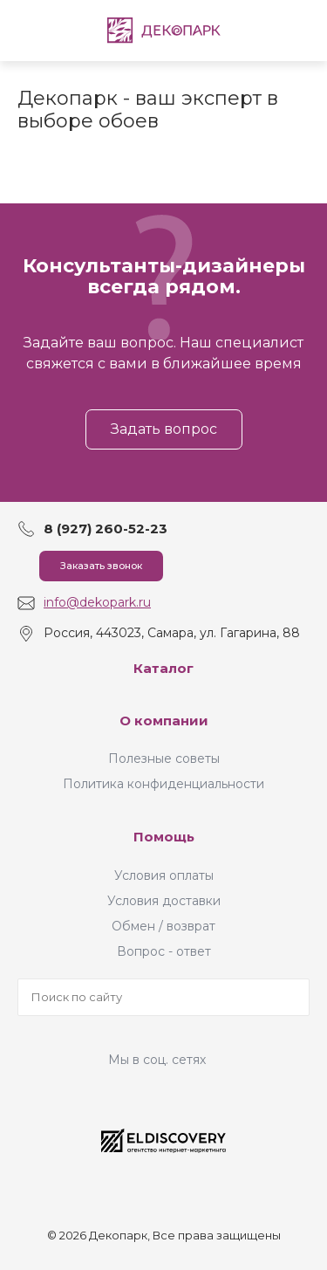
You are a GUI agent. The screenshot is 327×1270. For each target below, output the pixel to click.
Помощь (163, 836)
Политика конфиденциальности (163, 784)
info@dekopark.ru (97, 602)
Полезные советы (164, 758)
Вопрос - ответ (164, 951)
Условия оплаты (164, 875)
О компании (163, 720)
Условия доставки (164, 901)
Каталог (163, 668)
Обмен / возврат (163, 926)
